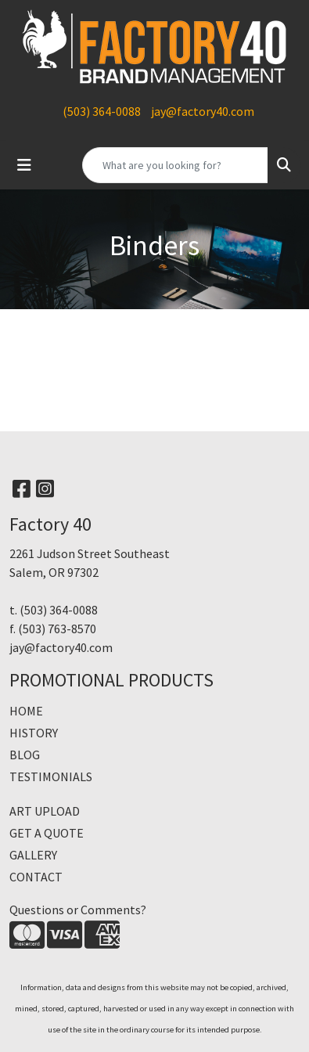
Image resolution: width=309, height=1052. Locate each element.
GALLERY (33, 855)
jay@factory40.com (202, 111)
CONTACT (36, 876)
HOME (26, 711)
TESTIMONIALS (50, 776)
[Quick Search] (175, 165)
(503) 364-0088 (102, 111)
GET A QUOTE (46, 833)
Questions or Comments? (77, 909)
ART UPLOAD (44, 811)
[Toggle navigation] (24, 165)
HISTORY (33, 732)
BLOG (24, 754)
